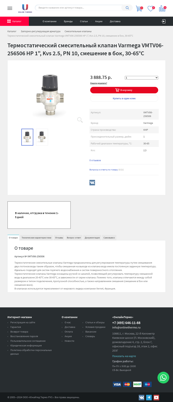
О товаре (13, 237)
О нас (68, 322)
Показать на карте (124, 356)
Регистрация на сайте (22, 322)
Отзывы (59, 237)
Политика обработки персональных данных (31, 351)
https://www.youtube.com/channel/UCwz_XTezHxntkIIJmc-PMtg (156, 397)
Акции (98, 21)
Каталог (16, 21)
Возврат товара (19, 331)
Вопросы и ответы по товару (106, 169)
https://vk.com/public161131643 (141, 397)
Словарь (90, 336)
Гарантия (15, 327)
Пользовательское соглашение (28, 340)
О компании (49, 21)
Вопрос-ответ (74, 237)
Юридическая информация (26, 345)
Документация (92, 237)
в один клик (124, 98)
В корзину (126, 90)
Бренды (68, 21)
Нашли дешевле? (98, 83)
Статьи (84, 21)
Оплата (69, 331)
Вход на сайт (164, 20)
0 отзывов (95, 160)
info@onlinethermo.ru (126, 327)
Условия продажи (95, 327)
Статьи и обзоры (94, 322)
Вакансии (90, 331)
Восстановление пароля (24, 336)
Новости (69, 340)
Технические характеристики (36, 237)
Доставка (115, 21)
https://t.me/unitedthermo (149, 397)
